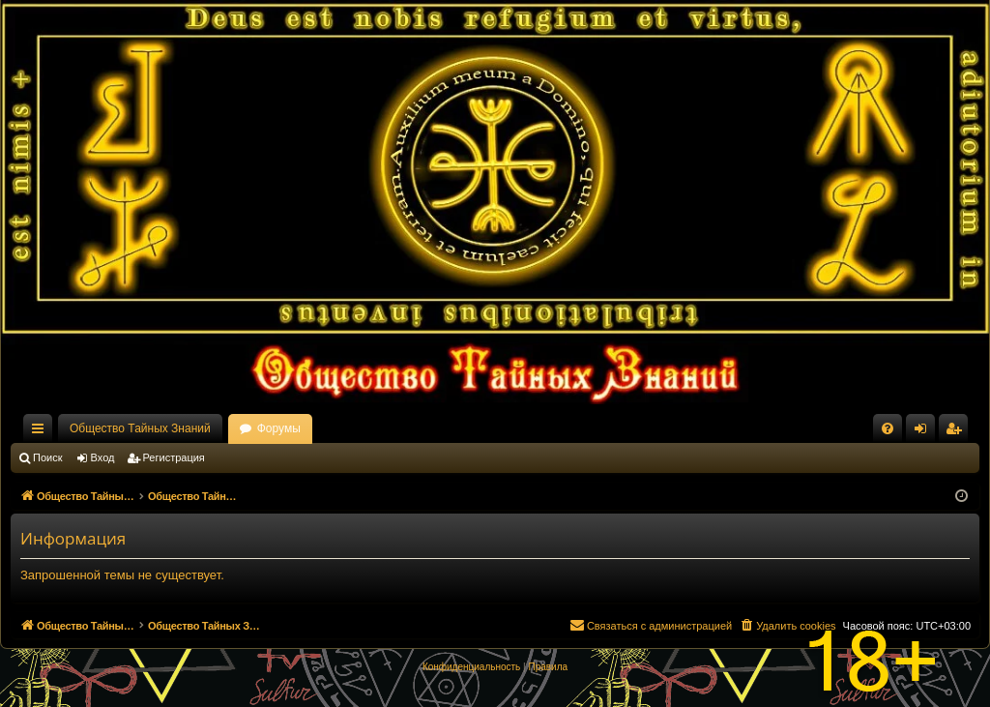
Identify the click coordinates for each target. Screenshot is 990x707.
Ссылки (41, 432)
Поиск (47, 457)
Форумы (279, 428)
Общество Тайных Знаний (140, 428)
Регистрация (174, 457)
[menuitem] (887, 428)
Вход (103, 457)
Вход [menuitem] (925, 432)
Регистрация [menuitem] (957, 432)
